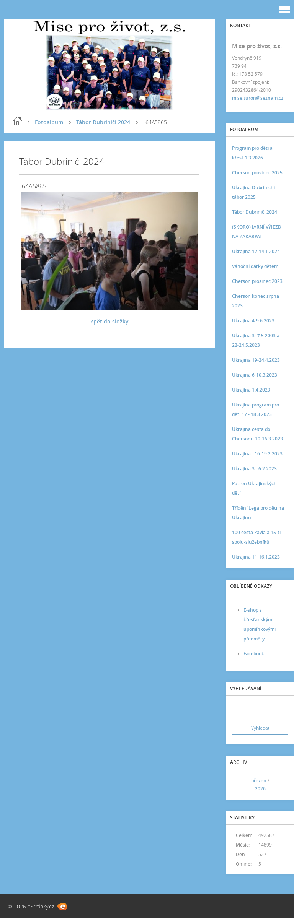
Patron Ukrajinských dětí (254, 488)
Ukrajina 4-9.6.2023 (253, 320)
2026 (260, 788)
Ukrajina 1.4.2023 (251, 390)
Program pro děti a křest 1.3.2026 (252, 153)
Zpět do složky (109, 321)
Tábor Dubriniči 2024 (103, 122)
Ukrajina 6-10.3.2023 (254, 375)
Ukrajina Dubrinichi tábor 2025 (253, 192)
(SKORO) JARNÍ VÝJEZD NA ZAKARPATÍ (256, 232)
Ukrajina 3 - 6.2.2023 (254, 468)
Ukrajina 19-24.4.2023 (256, 360)
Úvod (17, 120)
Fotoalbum (49, 122)
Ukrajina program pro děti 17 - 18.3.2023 (255, 409)
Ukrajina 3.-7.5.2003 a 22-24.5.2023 (255, 340)
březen (258, 780)
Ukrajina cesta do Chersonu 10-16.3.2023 (257, 434)
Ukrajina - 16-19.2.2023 (257, 453)
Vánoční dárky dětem (255, 266)
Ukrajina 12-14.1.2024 (256, 251)
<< (240, 784)
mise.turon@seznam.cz (257, 98)
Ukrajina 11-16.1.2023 (256, 557)
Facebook (253, 653)
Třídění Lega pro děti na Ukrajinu (258, 513)
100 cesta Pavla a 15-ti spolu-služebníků (256, 537)
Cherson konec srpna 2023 (255, 301)
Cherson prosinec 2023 (257, 281)
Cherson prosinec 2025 (257, 172)
